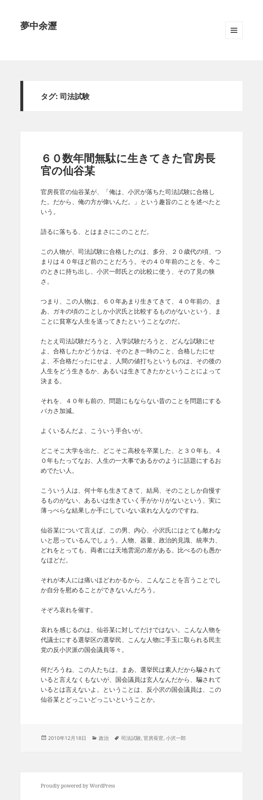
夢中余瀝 (38, 25)
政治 (104, 738)
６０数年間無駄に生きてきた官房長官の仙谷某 (128, 164)
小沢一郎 (176, 738)
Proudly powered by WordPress (78, 785)
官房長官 (153, 738)
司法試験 (131, 738)
